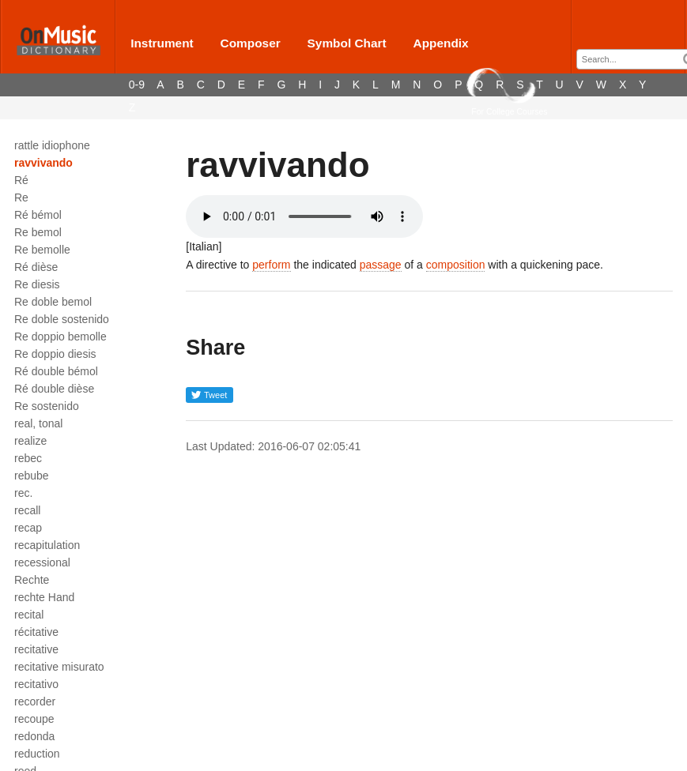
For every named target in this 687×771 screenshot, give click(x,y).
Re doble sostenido (61, 319)
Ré (21, 180)
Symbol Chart (347, 43)
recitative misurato (59, 666)
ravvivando (43, 162)
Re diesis (37, 284)
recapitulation (47, 545)
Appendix (441, 43)
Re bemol (38, 232)
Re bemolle (42, 249)
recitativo (36, 684)
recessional (42, 562)
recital (28, 614)
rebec (28, 458)
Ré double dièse (54, 388)
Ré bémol (38, 215)
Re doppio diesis (55, 354)
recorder (34, 701)
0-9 (137, 84)
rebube (31, 475)
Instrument (162, 43)
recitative (36, 649)
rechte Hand (44, 597)
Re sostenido (46, 406)
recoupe (34, 719)
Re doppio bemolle (60, 336)
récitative (36, 632)
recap (28, 527)
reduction (37, 753)
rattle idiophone (52, 145)
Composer (251, 43)
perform (271, 264)
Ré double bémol (56, 371)
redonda (34, 736)
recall (27, 510)
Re (21, 197)
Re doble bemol (53, 301)
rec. (23, 493)
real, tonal (38, 423)
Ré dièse (36, 267)
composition (455, 264)
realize (30, 440)
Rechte (31, 580)
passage (381, 264)
